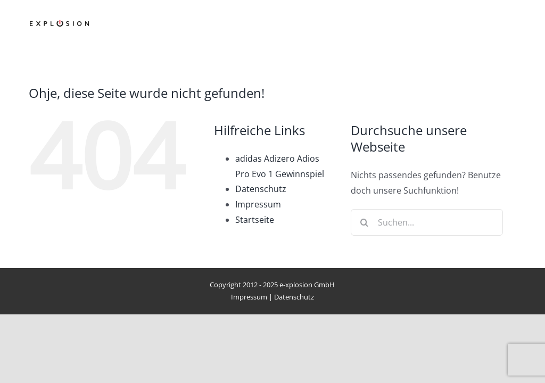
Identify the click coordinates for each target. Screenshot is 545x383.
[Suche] (364, 222)
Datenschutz (260, 189)
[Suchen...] (426, 222)
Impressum (258, 204)
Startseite (254, 220)
